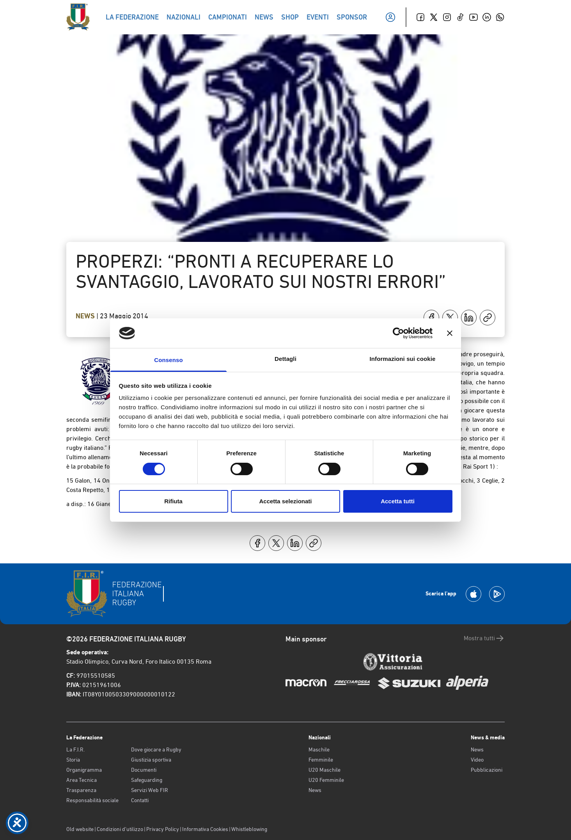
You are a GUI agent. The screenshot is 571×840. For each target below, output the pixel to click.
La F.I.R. (75, 749)
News (86, 316)
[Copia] (487, 317)
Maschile (319, 749)
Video (477, 760)
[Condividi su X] (450, 317)
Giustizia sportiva (151, 760)
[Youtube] (473, 17)
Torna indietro (106, 73)
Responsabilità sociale (92, 800)
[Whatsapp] (500, 17)
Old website (80, 829)
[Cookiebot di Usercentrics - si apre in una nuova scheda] (398, 333)
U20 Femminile (326, 780)
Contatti (140, 800)
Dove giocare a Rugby (156, 749)
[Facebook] (420, 17)
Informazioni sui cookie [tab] (403, 358)
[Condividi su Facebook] (431, 317)
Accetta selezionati (285, 501)
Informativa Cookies (205, 829)
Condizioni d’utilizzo (120, 829)
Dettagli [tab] (285, 358)
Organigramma (84, 770)
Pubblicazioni (486, 770)
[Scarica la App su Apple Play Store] (473, 594)
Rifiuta (173, 501)
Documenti (143, 770)
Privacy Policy (162, 829)
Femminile (321, 760)
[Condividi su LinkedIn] (469, 317)
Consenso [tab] (168, 360)
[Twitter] (433, 17)
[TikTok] (460, 17)
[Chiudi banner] (449, 333)
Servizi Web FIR (149, 790)
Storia (73, 760)
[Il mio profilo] (390, 17)
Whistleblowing (249, 829)
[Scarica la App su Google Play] (497, 594)
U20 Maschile (324, 770)
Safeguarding (146, 780)
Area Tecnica (81, 780)
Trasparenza (81, 790)
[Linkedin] (486, 17)
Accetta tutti (398, 501)
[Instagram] (447, 17)
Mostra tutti (484, 638)
